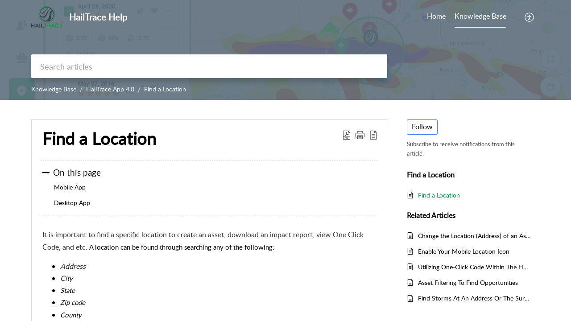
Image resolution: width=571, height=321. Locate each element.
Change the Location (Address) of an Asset (474, 235)
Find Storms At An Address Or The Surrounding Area (474, 298)
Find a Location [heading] (99, 138)
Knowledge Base (53, 89)
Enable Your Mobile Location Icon (463, 251)
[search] (209, 66)
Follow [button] (422, 127)
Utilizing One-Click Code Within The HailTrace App (474, 267)
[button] (530, 17)
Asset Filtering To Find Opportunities (468, 282)
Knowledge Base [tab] (480, 16)
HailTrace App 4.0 (110, 89)
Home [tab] (436, 16)
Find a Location (165, 89)
